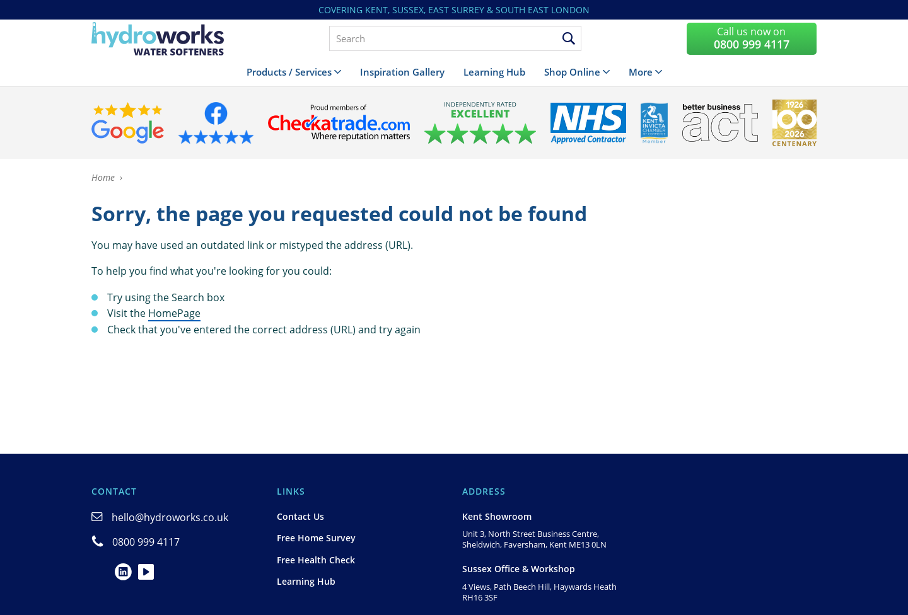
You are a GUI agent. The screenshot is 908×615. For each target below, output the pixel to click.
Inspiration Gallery (402, 72)
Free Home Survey (316, 538)
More (641, 72)
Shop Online (572, 72)
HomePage (174, 313)
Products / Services (289, 72)
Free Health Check (316, 560)
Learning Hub (494, 72)
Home (103, 177)
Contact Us (300, 516)
